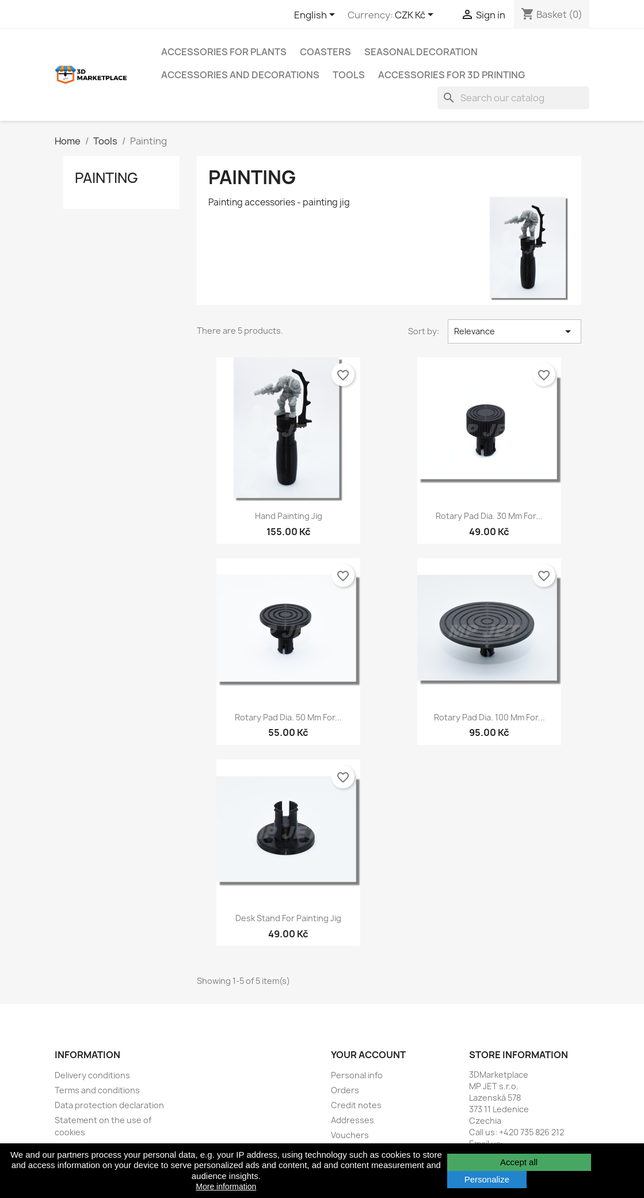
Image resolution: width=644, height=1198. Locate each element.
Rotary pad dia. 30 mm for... (489, 515)
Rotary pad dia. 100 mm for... (489, 717)
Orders (345, 1090)
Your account (368, 1054)
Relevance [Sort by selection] (514, 331)
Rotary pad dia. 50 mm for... (288, 717)
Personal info (357, 1075)
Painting (106, 178)
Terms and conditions (97, 1090)
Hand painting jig (288, 515)
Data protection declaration (109, 1105)
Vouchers (350, 1135)
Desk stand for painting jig (288, 918)
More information (226, 1186)
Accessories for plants (224, 51)
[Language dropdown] (316, 15)
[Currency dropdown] (416, 15)
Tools (349, 74)
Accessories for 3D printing (451, 74)
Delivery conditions (92, 1075)
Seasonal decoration (421, 51)
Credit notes (356, 1105)
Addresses (352, 1120)
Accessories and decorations (240, 74)
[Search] (513, 97)
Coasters (325, 51)
